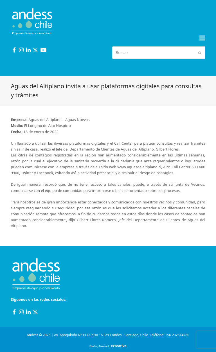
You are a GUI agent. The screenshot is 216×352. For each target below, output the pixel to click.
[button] (202, 38)
